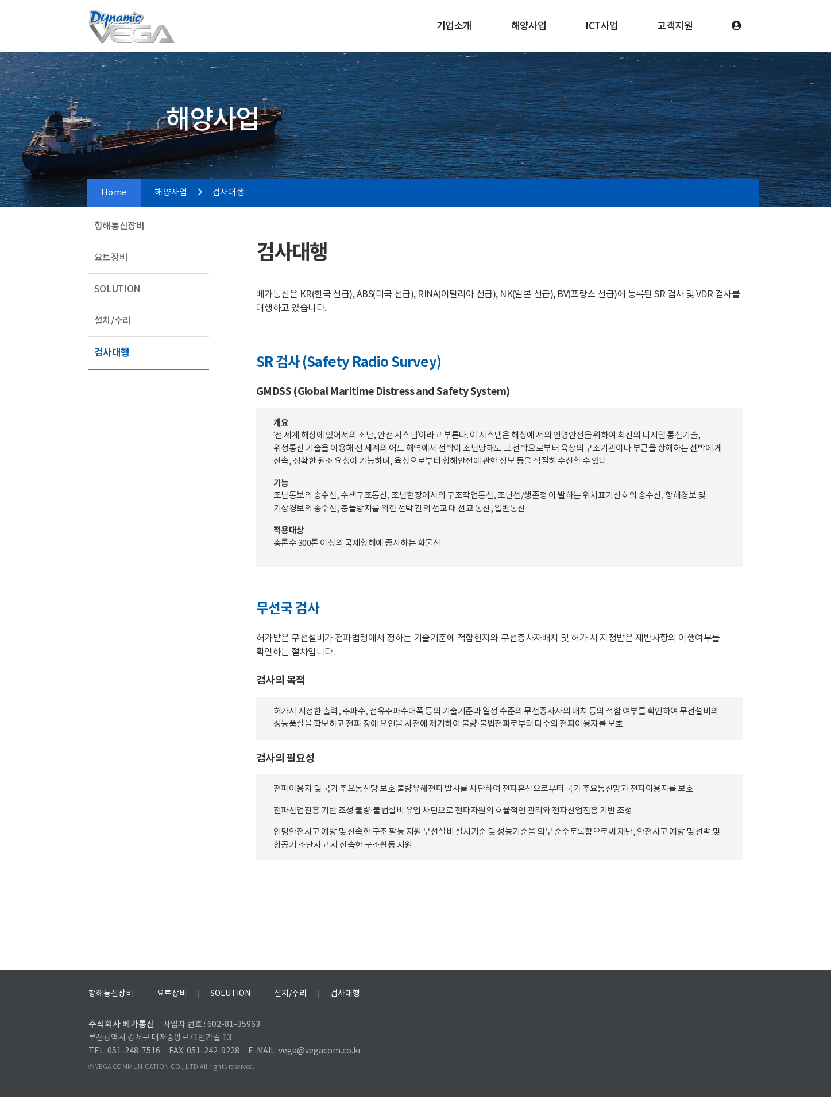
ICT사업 (601, 26)
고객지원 (675, 26)
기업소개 (454, 26)
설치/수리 (112, 321)
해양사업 (529, 26)
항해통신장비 (119, 226)
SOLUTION (117, 289)
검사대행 (112, 353)
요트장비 (111, 258)
